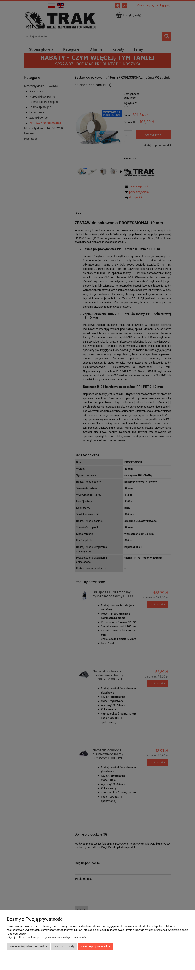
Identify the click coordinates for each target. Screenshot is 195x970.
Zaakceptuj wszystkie (95, 946)
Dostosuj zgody (64, 946)
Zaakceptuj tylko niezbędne (28, 946)
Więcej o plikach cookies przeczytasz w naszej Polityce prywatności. (47, 937)
